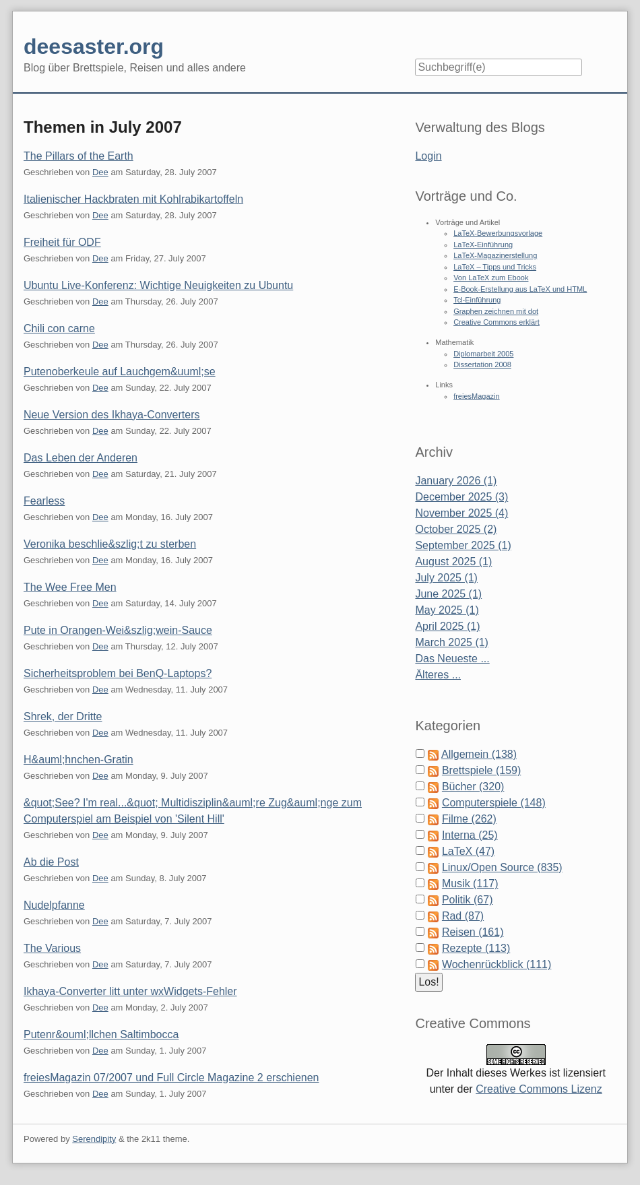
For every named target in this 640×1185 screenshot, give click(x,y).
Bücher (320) (473, 786)
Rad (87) (463, 916)
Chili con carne (59, 328)
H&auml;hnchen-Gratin (78, 759)
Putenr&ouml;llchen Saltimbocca (101, 1034)
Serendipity (94, 1139)
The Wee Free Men (70, 587)
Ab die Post (51, 862)
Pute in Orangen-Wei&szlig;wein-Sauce (118, 630)
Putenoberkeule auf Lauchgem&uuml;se (120, 371)
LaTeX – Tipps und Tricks (494, 267)
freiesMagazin (476, 396)
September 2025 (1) (463, 545)
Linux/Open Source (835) (502, 867)
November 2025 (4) (461, 513)
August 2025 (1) (453, 561)
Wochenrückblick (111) (496, 964)
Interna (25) (470, 835)
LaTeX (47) (468, 851)
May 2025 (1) (446, 610)
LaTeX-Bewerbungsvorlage (497, 233)
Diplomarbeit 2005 (483, 354)
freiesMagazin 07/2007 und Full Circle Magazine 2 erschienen (171, 1077)
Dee (100, 172)
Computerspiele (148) (494, 802)
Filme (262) (469, 819)
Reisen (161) (473, 932)
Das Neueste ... (452, 658)
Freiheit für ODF (62, 242)
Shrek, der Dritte (63, 716)
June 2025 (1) (448, 594)
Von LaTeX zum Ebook (490, 278)
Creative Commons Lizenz (539, 1089)
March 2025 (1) (451, 642)
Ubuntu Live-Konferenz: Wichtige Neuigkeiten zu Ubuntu (158, 285)
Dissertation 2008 (482, 364)
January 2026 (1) (456, 480)
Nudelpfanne (54, 905)
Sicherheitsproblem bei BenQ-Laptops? (118, 673)
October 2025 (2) (456, 529)
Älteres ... (438, 674)
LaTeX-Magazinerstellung (495, 255)
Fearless (44, 501)
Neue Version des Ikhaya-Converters (111, 414)
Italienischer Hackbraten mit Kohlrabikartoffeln (133, 199)
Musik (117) (470, 883)
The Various (52, 948)
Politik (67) (467, 899)
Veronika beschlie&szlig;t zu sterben (110, 544)
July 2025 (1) (446, 577)
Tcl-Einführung (477, 300)
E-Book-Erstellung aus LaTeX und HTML (520, 289)
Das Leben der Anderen (80, 457)
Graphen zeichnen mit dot (495, 311)
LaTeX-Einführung (483, 245)
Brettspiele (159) (481, 770)
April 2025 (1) (447, 626)
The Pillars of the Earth (78, 156)
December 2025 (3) (461, 497)
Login (428, 156)
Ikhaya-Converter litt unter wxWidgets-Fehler (130, 991)
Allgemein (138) (479, 754)
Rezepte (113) (476, 948)
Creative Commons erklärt (496, 322)
